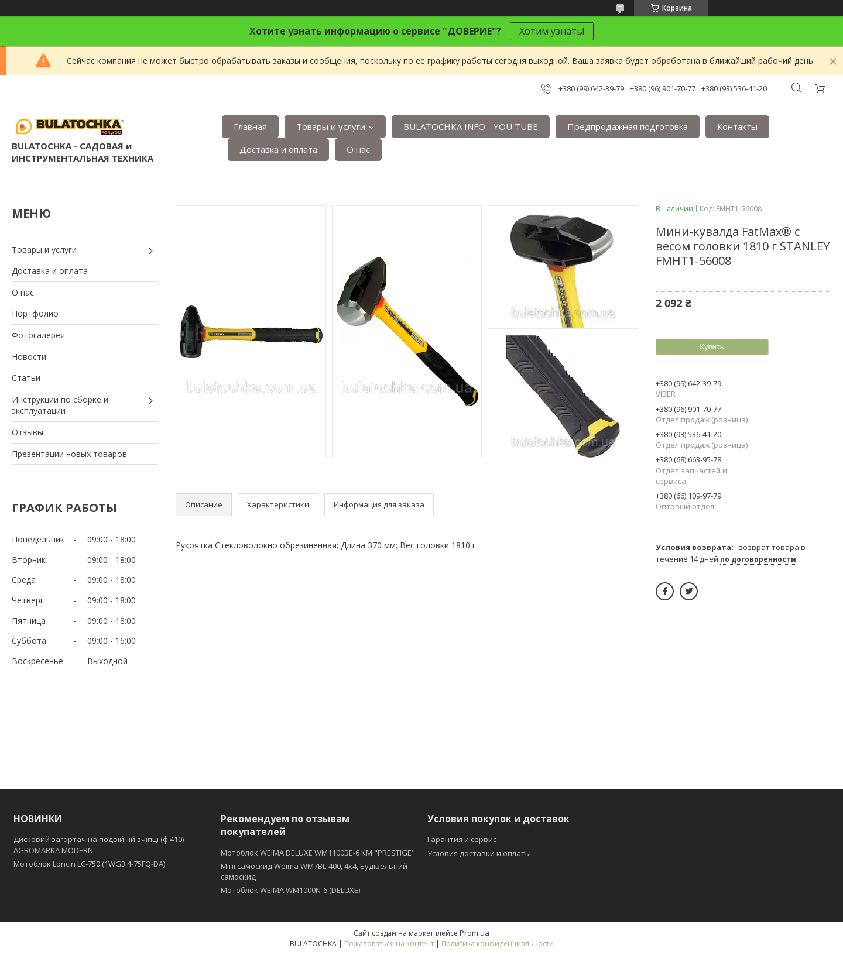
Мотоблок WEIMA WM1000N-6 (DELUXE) (290, 890)
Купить (712, 346)
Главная (250, 126)
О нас (358, 149)
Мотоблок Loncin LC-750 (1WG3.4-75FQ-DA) (89, 863)
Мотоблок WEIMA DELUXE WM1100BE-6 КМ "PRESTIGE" (318, 852)
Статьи (26, 377)
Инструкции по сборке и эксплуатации (60, 405)
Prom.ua (474, 932)
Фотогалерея (38, 335)
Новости (29, 356)
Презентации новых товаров (69, 453)
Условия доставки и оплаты (479, 853)
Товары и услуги (330, 126)
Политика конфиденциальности (497, 944)
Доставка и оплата (278, 149)
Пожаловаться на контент (389, 944)
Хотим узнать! (551, 31)
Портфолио (35, 313)
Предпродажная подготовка (627, 126)
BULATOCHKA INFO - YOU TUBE (470, 126)
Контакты (737, 126)
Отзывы (27, 432)
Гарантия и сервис (461, 839)
